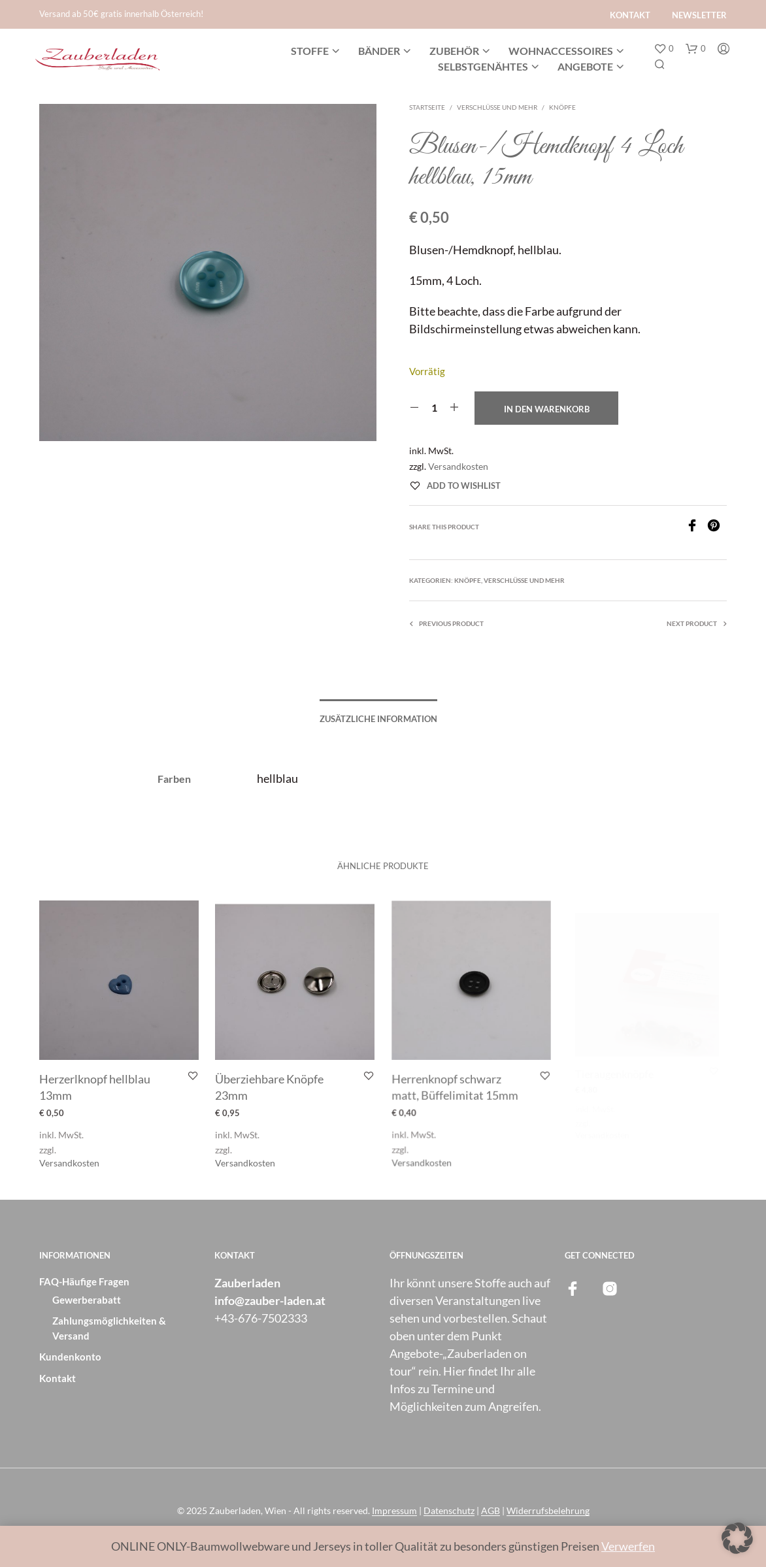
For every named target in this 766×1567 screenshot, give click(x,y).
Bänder (379, 50)
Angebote (585, 66)
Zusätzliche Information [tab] (378, 719)
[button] (664, 49)
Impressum (394, 1511)
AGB (490, 1511)
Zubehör (454, 50)
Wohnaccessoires (560, 50)
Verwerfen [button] (628, 1546)
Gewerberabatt (86, 1300)
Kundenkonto (70, 1356)
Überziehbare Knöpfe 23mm (271, 1084)
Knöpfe (562, 107)
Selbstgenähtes (483, 66)
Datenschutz (449, 1511)
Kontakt (630, 15)
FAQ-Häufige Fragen (84, 1281)
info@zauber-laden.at (269, 1300)
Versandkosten (458, 466)
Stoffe (310, 50)
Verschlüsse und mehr (497, 107)
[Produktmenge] (434, 407)
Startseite (427, 107)
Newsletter (699, 15)
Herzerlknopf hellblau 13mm (94, 1087)
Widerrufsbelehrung (548, 1511)
